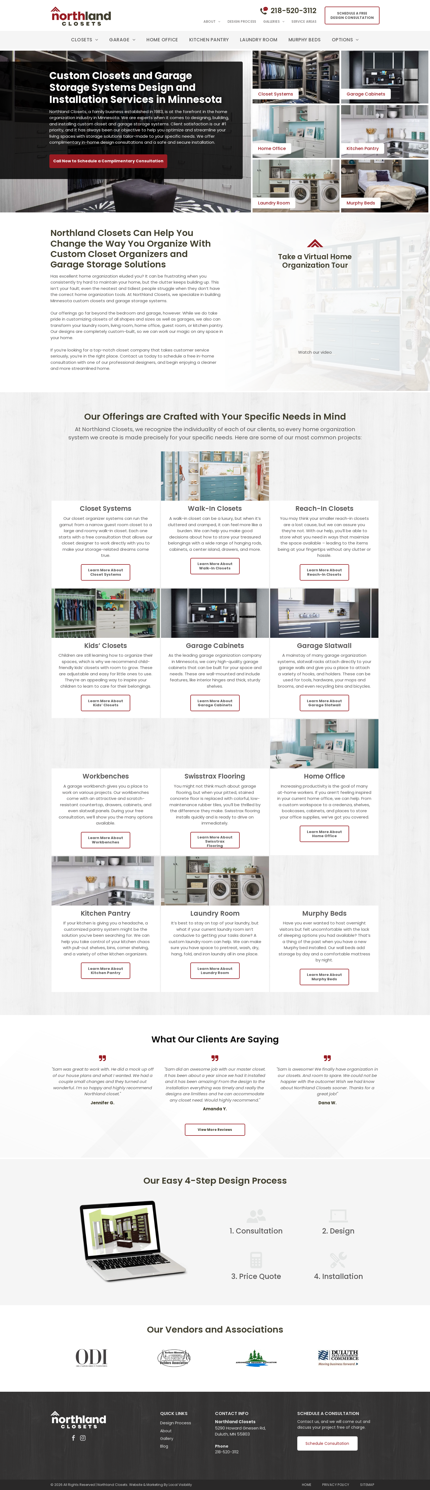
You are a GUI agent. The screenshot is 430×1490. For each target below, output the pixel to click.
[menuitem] (208, 21)
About (166, 1431)
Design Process (175, 1423)
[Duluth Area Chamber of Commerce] (338, 1358)
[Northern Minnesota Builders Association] (174, 1358)
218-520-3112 (293, 11)
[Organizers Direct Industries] (91, 1358)
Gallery (166, 1438)
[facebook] (73, 1438)
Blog (164, 1446)
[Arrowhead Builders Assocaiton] (256, 1358)
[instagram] (83, 1438)
